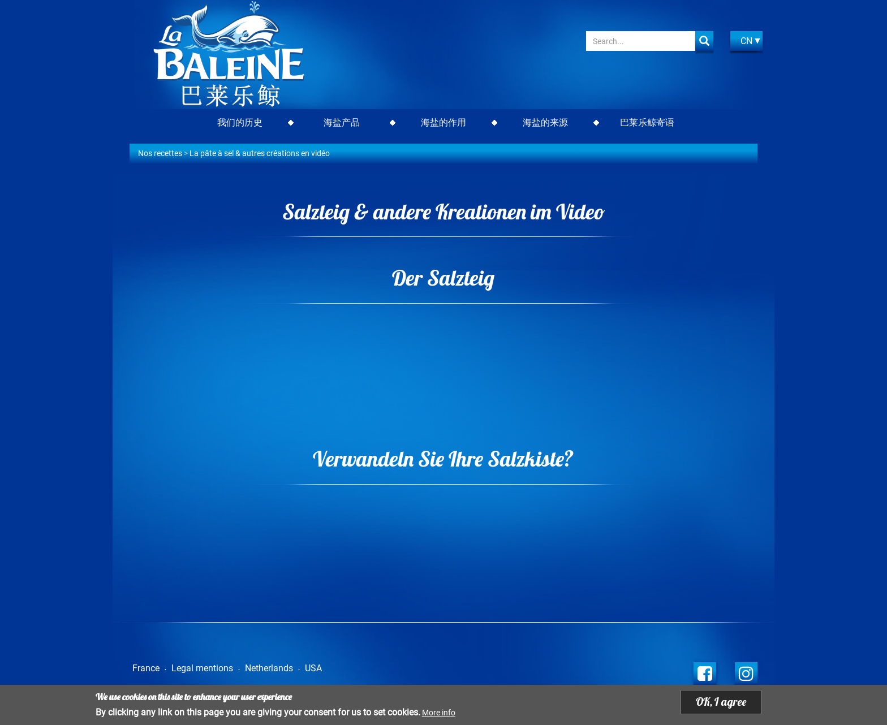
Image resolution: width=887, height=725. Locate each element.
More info (438, 712)
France (146, 668)
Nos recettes (160, 153)
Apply (704, 41)
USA (313, 668)
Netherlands (269, 668)
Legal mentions (202, 668)
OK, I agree (721, 701)
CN (746, 41)
